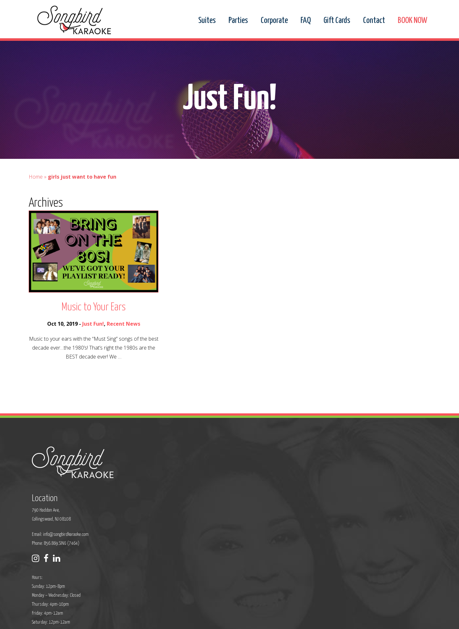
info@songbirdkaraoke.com (199, 493)
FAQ (306, 21)
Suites (207, 21)
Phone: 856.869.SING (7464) (189, 502)
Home (36, 186)
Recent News (123, 333)
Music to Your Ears (94, 317)
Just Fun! (93, 333)
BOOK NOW (412, 21)
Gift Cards (337, 21)
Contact (374, 21)
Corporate (274, 21)
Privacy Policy (171, 620)
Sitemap (194, 620)
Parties (238, 21)
